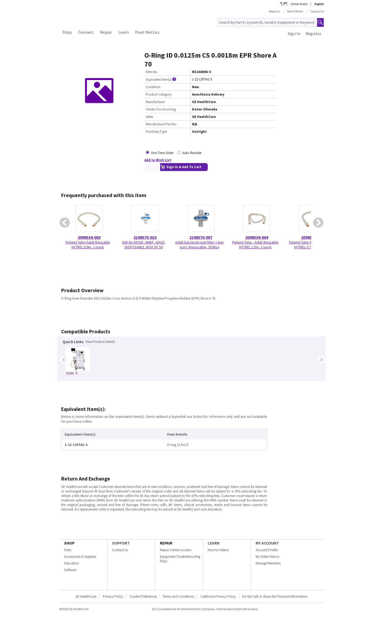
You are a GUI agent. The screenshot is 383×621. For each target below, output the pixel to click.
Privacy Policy (113, 596)
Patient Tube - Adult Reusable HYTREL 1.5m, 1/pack (255, 244)
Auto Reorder (192, 153)
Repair (106, 32)
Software (70, 570)
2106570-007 (200, 237)
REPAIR (166, 543)
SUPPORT (121, 543)
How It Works (295, 11)
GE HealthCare (86, 596)
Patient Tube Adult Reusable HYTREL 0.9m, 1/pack (88, 244)
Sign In (294, 33)
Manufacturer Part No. (161, 124)
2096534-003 (89, 237)
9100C (72, 373)
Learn (123, 32)
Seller (149, 116)
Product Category (159, 94)
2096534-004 (256, 237)
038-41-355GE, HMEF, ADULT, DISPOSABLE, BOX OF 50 (143, 244)
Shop (67, 32)
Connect (86, 32)
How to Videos (218, 550)
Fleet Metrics (147, 32)
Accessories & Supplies (80, 556)
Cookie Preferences (143, 596)
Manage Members (268, 563)
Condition (153, 87)
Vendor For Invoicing (161, 109)
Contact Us (317, 11)
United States (299, 4)
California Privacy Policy (219, 596)
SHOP (69, 543)
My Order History (267, 556)
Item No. (152, 72)
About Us (274, 11)
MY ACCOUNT (267, 543)
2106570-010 (145, 237)
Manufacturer (155, 102)
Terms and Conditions (178, 596)
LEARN (213, 543)
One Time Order (162, 153)
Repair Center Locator (176, 550)
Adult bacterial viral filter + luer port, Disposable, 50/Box (199, 244)
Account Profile (267, 550)
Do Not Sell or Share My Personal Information (274, 596)
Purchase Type (156, 131)
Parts (67, 550)
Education (71, 563)
